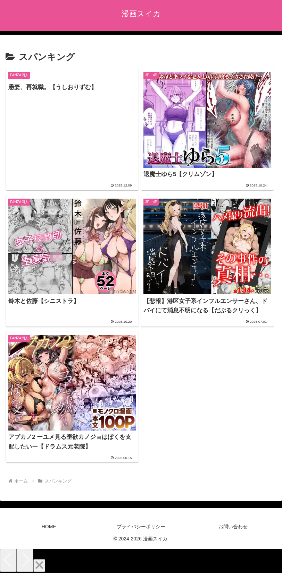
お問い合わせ (233, 526)
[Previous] (8, 560)
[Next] (25, 560)
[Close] (39, 565)
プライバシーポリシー (141, 526)
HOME (49, 526)
